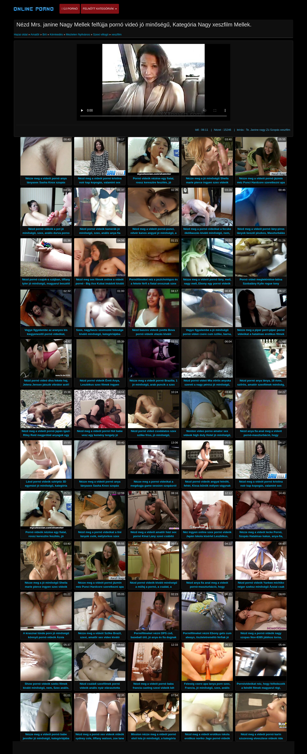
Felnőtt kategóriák (100, 8)
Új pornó (70, 8)
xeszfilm (117, 34)
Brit (44, 34)
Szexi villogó (100, 34)
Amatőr (34, 34)
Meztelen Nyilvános (78, 34)
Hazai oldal (21, 34)
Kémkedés (56, 34)
